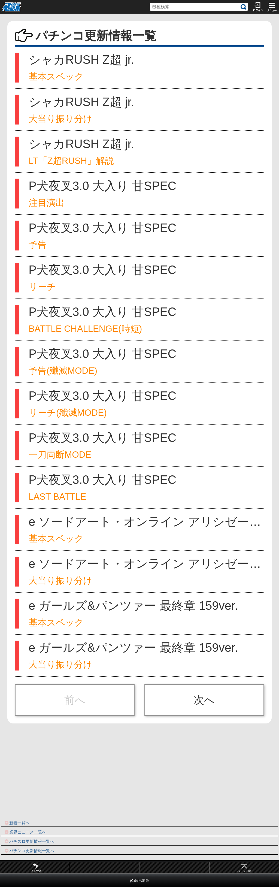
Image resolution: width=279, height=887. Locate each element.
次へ (204, 700)
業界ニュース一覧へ (25, 832)
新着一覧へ (17, 822)
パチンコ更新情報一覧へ (29, 850)
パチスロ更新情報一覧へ (29, 841)
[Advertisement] (139, 772)
